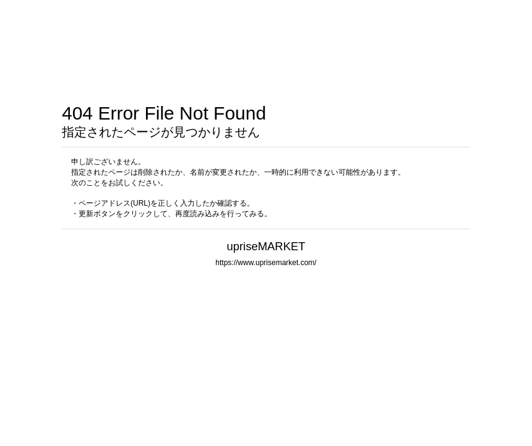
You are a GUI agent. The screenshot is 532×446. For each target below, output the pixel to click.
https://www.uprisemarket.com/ (265, 262)
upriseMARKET (265, 246)
